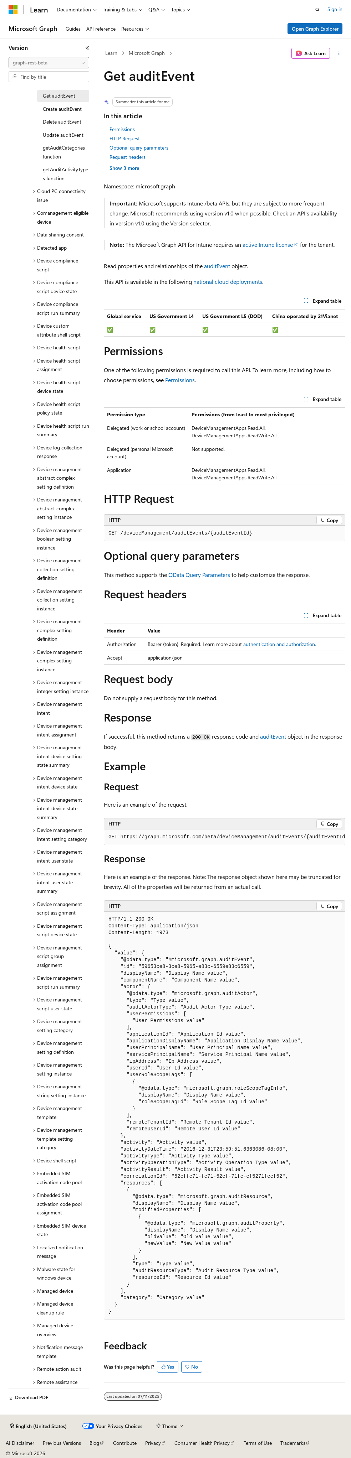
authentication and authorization (279, 644)
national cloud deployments (227, 281)
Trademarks (292, 1442)
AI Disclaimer (20, 1442)
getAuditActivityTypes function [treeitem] (65, 174)
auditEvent (217, 266)
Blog (94, 1442)
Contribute (125, 1442)
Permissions (122, 129)
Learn (111, 53)
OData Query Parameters (199, 574)
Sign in (334, 9)
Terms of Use (258, 1442)
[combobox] (49, 62)
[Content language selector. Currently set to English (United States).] (38, 1426)
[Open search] (317, 9)
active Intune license (268, 244)
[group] (224, 837)
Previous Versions (62, 1442)
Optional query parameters (139, 147)
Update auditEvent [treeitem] (63, 134)
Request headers (128, 156)
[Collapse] (87, 47)
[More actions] (339, 53)
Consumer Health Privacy (202, 1442)
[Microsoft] (13, 9)
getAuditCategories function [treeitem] (64, 152)
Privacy (153, 1442)
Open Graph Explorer (315, 28)
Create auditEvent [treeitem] (62, 108)
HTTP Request (125, 138)
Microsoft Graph (147, 53)
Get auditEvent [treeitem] (59, 95)
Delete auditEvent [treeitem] (62, 121)
